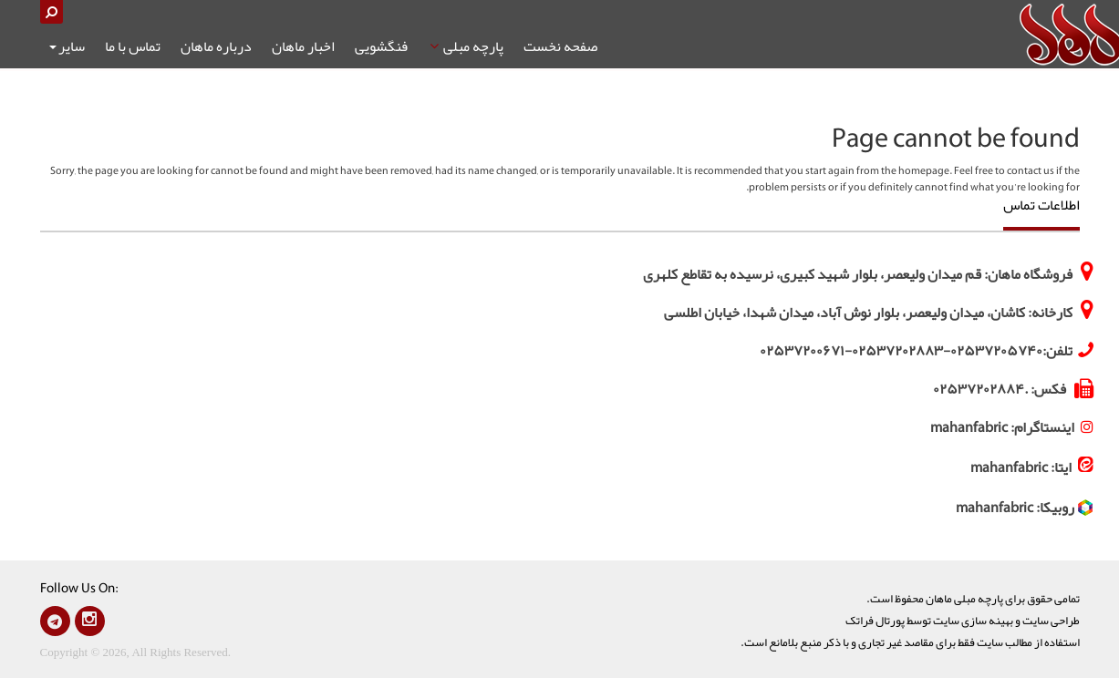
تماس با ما (133, 46)
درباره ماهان (216, 46)
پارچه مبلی (465, 46)
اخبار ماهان (303, 46)
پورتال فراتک (875, 620)
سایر (67, 46)
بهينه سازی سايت (973, 620)
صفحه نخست (560, 46)
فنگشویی (381, 46)
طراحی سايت (1051, 620)
